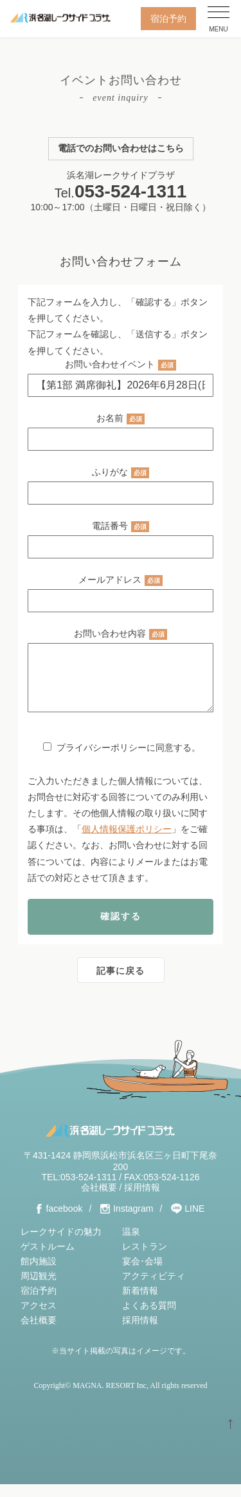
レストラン (144, 1259)
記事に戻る (120, 983)
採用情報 (142, 1200)
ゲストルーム (48, 1259)
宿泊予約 (168, 18)
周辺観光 (39, 1289)
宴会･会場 (142, 1274)
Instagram (133, 1221)
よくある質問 (149, 1318)
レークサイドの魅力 (61, 1244)
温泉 (131, 1244)
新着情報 (140, 1303)
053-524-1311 (130, 191)
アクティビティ (153, 1289)
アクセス (39, 1318)
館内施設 (39, 1274)
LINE (194, 1221)
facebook (64, 1221)
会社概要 (99, 1200)
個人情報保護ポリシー (127, 842)
